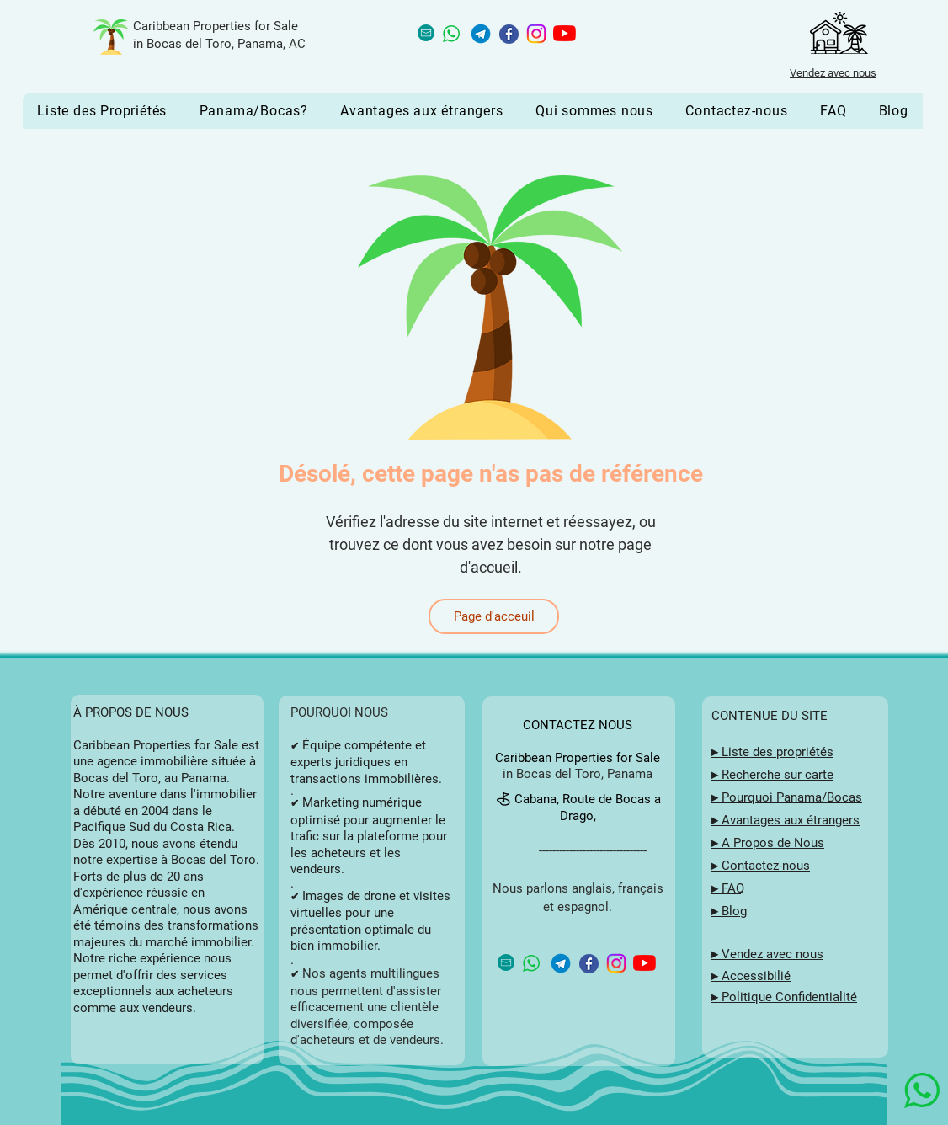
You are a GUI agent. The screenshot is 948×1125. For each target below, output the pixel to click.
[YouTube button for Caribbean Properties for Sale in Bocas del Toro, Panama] (564, 33)
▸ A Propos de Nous (767, 842)
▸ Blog (729, 911)
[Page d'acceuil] (494, 616)
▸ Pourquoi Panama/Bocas (786, 797)
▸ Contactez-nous (760, 865)
